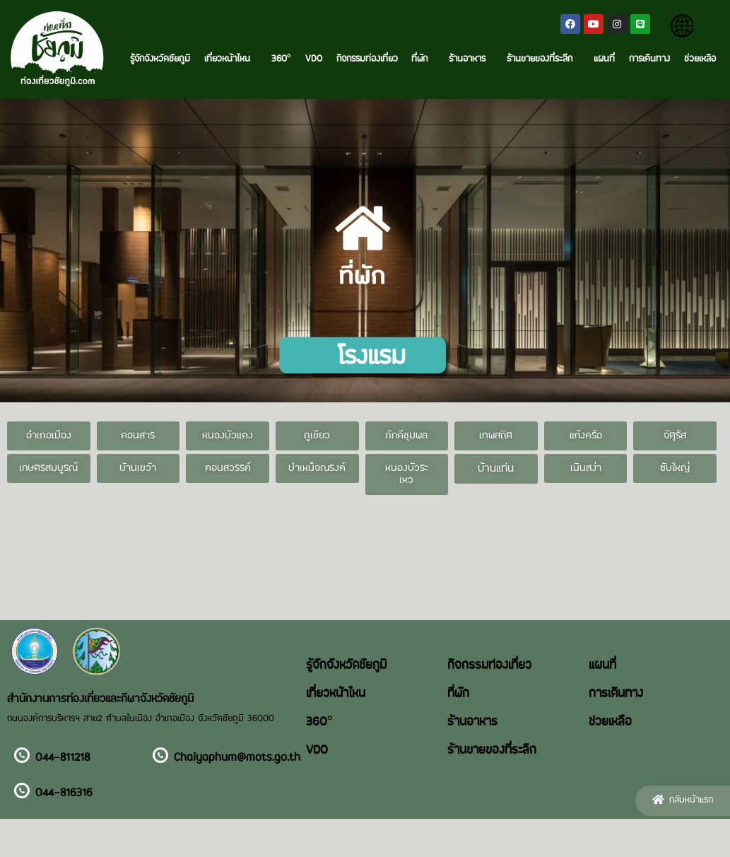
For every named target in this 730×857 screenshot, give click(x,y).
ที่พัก (423, 59)
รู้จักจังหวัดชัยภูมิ (160, 59)
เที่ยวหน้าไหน (230, 59)
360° (281, 59)
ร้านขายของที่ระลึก (543, 59)
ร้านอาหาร (471, 59)
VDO (313, 59)
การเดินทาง (649, 59)
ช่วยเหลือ (700, 59)
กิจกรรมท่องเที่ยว (367, 59)
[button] (48, 435)
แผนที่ (604, 59)
